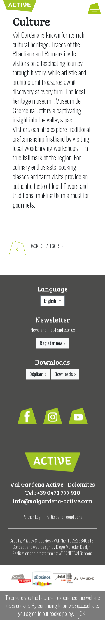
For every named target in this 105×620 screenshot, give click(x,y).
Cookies (44, 542)
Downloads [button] (65, 376)
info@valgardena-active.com (52, 503)
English (50, 302)
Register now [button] (52, 345)
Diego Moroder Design (73, 549)
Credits (15, 542)
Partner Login (33, 518)
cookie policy (61, 613)
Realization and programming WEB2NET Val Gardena (52, 555)
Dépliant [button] (37, 376)
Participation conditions (64, 518)
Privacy (28, 542)
